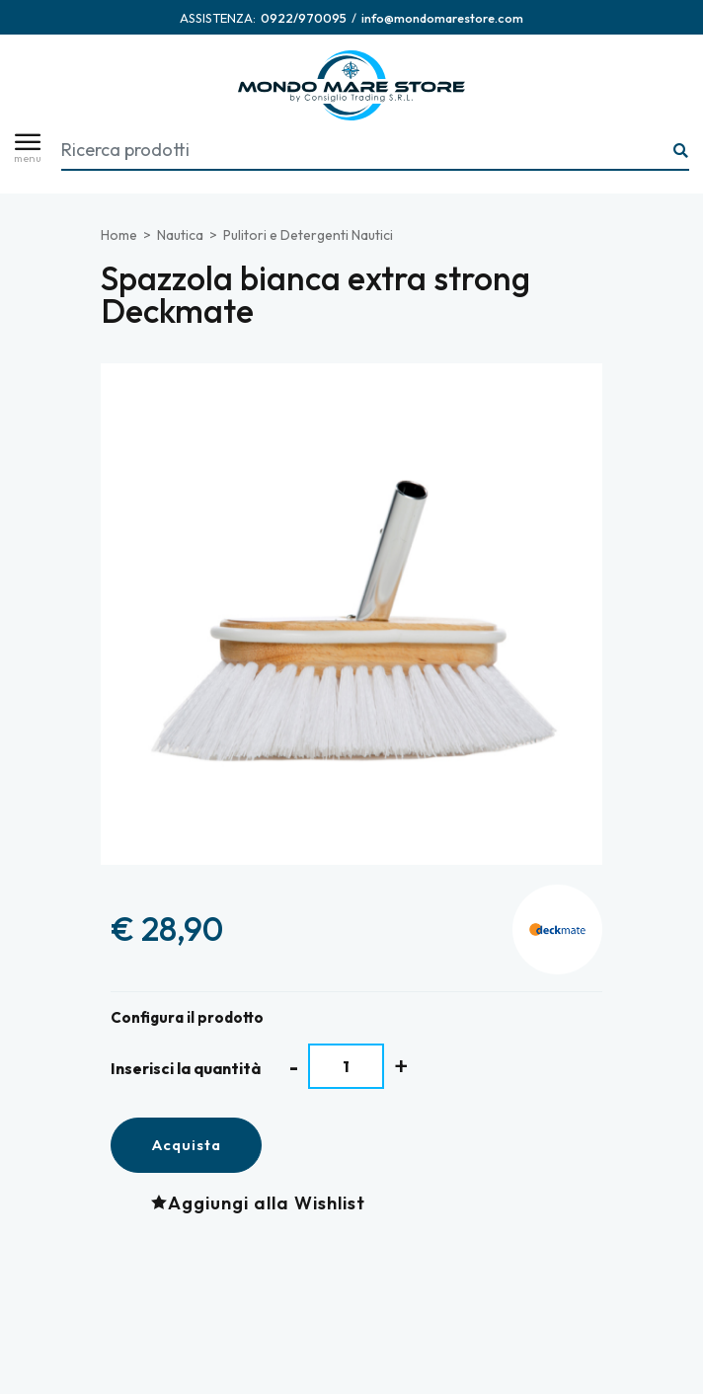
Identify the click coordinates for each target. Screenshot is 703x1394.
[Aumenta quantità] (401, 1065)
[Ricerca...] (681, 151)
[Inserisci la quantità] (346, 1066)
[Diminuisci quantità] (293, 1066)
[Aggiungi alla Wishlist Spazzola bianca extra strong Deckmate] (263, 1203)
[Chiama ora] (304, 18)
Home (119, 235)
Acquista (186, 1144)
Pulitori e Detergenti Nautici (308, 235)
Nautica (180, 235)
